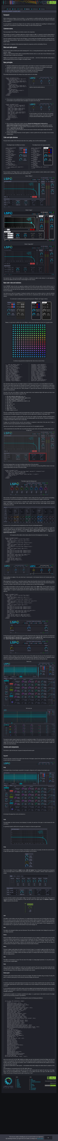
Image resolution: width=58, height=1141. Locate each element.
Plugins (21, 9)
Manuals (28, 9)
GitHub (32, 1126)
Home (9, 9)
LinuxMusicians (33, 1128)
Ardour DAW (32, 1133)
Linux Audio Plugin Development (36, 1129)
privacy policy (40, 1138)
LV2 (31, 1130)
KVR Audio (32, 1131)
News (15, 9)
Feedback (43, 9)
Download (35, 9)
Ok (48, 1137)
